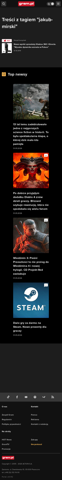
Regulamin (7, 419)
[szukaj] (3, 3)
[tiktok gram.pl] (9, 397)
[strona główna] (26, 3)
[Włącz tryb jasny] (51, 4)
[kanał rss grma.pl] (53, 397)
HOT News (7, 439)
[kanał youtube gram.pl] (27, 397)
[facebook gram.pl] (18, 397)
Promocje (6, 449)
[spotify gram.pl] (35, 397)
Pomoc (34, 414)
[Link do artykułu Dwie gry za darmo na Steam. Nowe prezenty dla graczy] (31, 310)
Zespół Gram (8, 414)
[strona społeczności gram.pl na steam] (44, 397)
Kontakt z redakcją (39, 424)
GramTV (5, 444)
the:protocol (36, 444)
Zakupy (34, 439)
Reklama (35, 419)
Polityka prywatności (11, 424)
